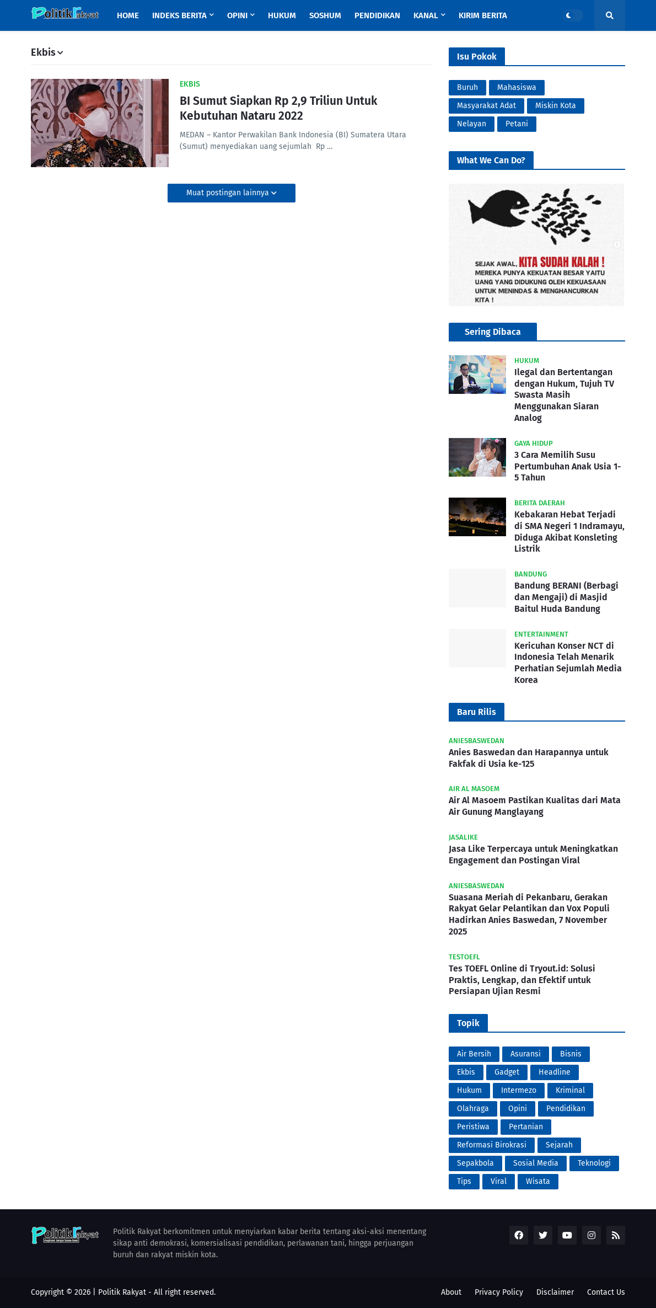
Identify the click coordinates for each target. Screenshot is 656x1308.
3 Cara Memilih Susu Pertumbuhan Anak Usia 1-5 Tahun (567, 466)
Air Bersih (474, 1054)
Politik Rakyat (122, 1292)
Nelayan (471, 124)
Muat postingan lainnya (228, 192)
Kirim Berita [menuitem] (483, 15)
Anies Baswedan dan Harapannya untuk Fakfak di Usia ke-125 (529, 758)
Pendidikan (565, 1108)
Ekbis (466, 1072)
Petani (517, 124)
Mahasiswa (516, 87)
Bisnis (571, 1054)
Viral (499, 1181)
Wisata (538, 1181)
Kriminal (570, 1090)
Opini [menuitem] (237, 15)
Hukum (469, 1090)
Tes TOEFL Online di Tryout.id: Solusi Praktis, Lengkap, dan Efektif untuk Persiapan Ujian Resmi (522, 980)
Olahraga (473, 1108)
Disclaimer (555, 1292)
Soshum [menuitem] (325, 15)
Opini (517, 1108)
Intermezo (518, 1090)
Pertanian (526, 1126)
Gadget (506, 1072)
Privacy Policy (499, 1292)
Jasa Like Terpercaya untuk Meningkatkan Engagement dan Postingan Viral (533, 854)
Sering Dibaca (493, 332)
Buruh (467, 87)
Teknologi (594, 1163)
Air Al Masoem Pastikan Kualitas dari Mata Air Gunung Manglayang (535, 806)
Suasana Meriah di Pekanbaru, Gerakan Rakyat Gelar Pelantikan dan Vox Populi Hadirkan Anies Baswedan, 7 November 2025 (529, 914)
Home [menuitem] (128, 15)
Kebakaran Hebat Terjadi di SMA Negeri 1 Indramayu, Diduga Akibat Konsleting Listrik (569, 531)
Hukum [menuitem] (282, 15)
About (451, 1292)
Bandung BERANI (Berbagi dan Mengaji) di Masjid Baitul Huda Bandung (566, 597)
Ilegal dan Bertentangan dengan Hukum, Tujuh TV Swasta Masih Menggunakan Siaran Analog (564, 395)
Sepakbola (475, 1163)
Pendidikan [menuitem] (377, 15)
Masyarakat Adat (486, 105)
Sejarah (559, 1145)
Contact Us (606, 1292)
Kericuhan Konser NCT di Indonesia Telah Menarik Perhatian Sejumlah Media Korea (568, 662)
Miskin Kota (555, 105)
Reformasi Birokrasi (491, 1145)
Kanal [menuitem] (425, 15)
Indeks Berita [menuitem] (179, 15)
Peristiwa (473, 1126)
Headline (555, 1072)
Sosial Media (535, 1163)
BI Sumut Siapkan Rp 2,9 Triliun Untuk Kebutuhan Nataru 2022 (278, 108)
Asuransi (525, 1054)
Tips (464, 1181)
